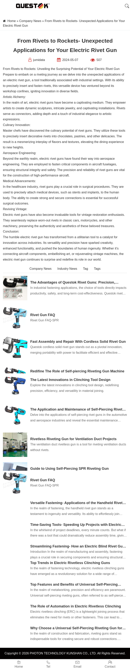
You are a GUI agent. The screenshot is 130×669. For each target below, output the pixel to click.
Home (11, 21)
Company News (30, 21)
